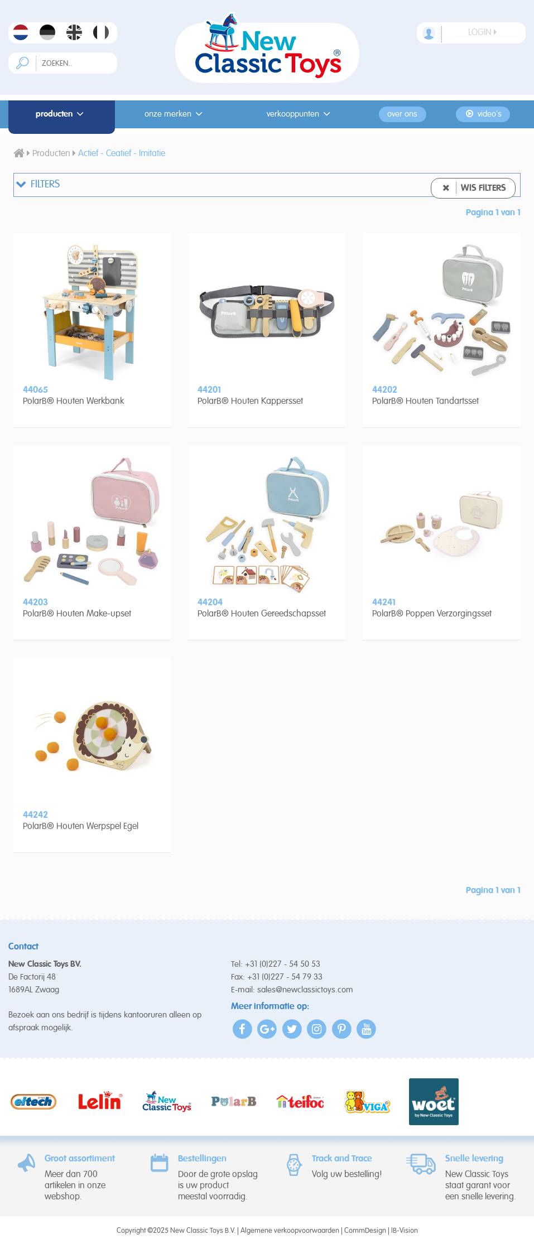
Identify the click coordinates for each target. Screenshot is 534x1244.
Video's (483, 114)
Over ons (402, 114)
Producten (61, 114)
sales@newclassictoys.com (305, 990)
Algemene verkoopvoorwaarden (289, 1231)
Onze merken (175, 114)
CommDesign (365, 1231)
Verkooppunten (300, 114)
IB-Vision (404, 1231)
